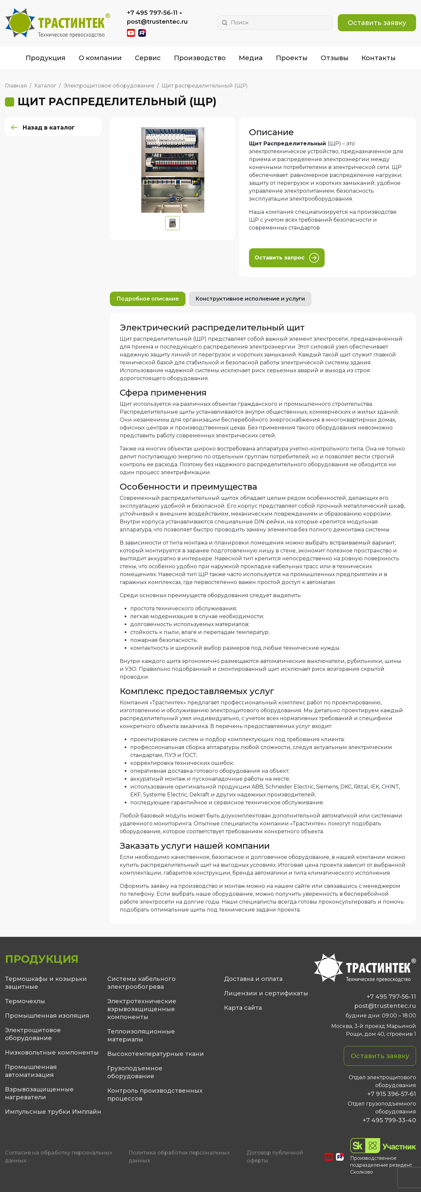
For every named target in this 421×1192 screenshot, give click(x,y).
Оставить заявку (377, 23)
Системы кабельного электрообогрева (141, 982)
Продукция (45, 58)
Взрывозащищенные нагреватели (39, 1093)
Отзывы (334, 58)
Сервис (148, 58)
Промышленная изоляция (47, 1015)
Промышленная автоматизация (31, 1071)
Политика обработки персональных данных (179, 1157)
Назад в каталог (49, 127)
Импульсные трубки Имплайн (53, 1111)
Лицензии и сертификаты (266, 993)
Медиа (251, 58)
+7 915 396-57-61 (391, 1094)
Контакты (378, 58)
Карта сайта (243, 1007)
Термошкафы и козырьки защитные (46, 982)
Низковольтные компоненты (52, 1052)
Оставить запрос (287, 258)
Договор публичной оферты (275, 1157)
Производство (200, 58)
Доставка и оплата (253, 979)
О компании (100, 58)
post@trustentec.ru (157, 21)
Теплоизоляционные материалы (141, 1035)
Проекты (292, 58)
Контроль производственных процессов (155, 1094)
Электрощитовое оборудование (33, 1034)
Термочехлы (25, 1001)
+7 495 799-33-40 (389, 1120)
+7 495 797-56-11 (152, 12)
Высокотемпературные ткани (155, 1054)
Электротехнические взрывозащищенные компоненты (141, 1009)
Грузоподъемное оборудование (134, 1072)
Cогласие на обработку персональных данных (58, 1157)
